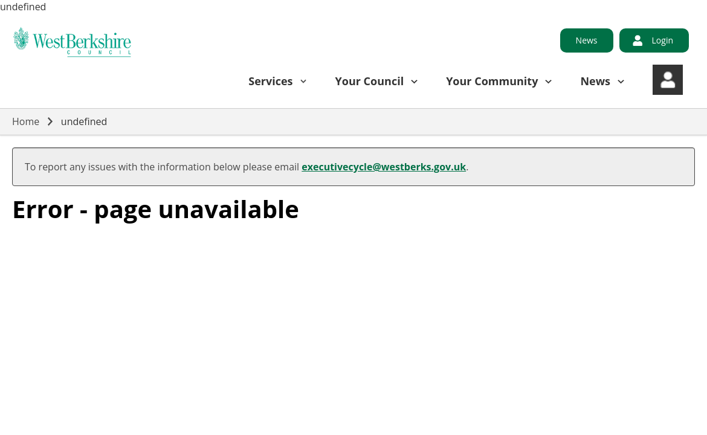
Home (25, 121)
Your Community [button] (492, 81)
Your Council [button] (369, 81)
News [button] (595, 81)
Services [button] (270, 81)
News (587, 40)
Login (662, 40)
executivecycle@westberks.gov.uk (384, 166)
